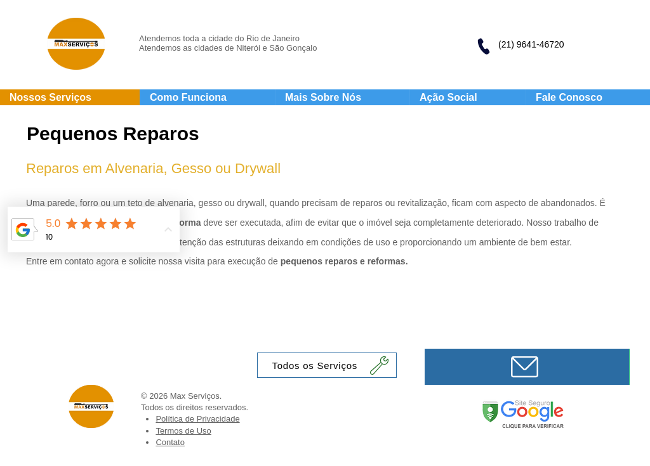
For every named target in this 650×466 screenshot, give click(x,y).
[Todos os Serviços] (327, 365)
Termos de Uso (183, 431)
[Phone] (483, 46)
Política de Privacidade (197, 419)
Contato (170, 442)
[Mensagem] (527, 367)
